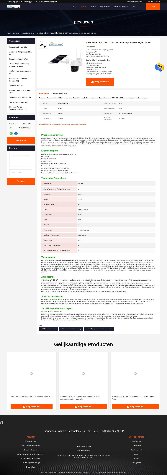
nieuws (136, 454)
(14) (20, 97)
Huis (74, 6)
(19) (19, 65)
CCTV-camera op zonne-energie (71, 329)
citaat (153, 6)
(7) (16, 86)
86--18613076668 (153, 2)
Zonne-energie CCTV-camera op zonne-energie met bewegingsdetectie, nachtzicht (79, 398)
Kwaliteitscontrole (136, 450)
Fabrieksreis (136, 446)
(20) (20, 53)
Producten (83, 6)
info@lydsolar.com (134, 2)
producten (15, 33)
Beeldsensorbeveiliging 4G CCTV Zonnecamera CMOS (32, 396)
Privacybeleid (136, 463)
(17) (18, 108)
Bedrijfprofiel (136, 441)
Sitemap (136, 458)
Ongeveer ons (105, 6)
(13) (18, 102)
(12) (20, 91)
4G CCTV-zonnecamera (49, 329)
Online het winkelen (121, 6)
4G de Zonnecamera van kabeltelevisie (35, 33)
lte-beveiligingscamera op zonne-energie (99, 329)
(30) (18, 59)
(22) (18, 47)
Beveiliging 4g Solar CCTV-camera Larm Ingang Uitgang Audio (133, 398)
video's (93, 6)
